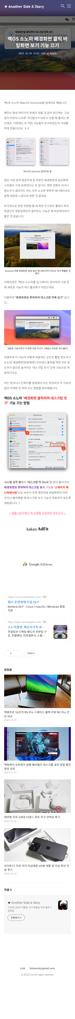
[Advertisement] (37, 114)
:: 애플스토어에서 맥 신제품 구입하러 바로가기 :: (37, 547)
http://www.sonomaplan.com (24, 656)
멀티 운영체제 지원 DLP (23, 636)
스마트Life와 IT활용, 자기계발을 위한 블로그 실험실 (30, 943)
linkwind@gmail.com (42, 1003)
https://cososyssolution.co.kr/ (24, 631)
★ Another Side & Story (21, 6)
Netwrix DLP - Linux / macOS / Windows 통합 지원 (36, 643)
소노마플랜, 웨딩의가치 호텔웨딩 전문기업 (26, 662)
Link (22, 1003)
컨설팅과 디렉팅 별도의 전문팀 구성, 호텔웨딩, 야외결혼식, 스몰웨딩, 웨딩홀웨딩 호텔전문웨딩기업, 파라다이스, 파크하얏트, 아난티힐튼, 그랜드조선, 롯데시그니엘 (27, 668)
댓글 (8, 924)
